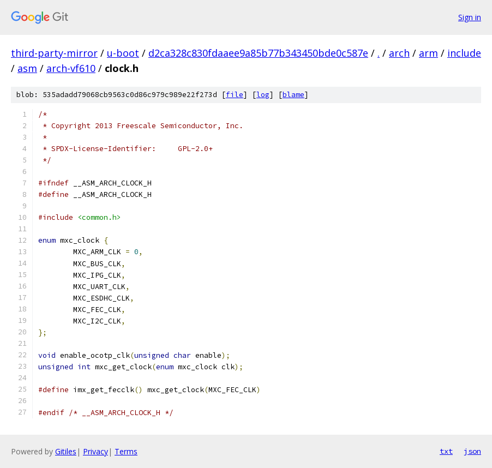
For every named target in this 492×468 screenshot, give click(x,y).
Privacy (95, 451)
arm (428, 52)
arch (399, 52)
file (234, 94)
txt (446, 451)
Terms (126, 451)
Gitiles (65, 451)
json (472, 451)
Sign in (469, 17)
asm (27, 68)
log (262, 94)
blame (293, 94)
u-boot (123, 52)
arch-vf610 (70, 68)
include (464, 52)
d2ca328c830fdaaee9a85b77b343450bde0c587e (258, 52)
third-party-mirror (54, 52)
